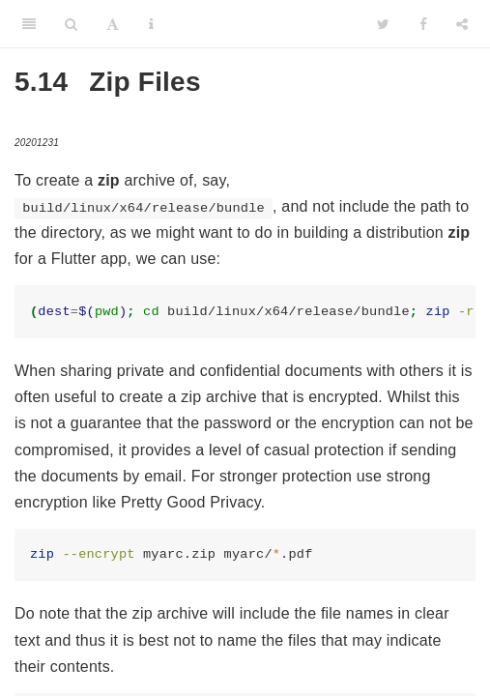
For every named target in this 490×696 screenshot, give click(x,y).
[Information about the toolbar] (151, 24)
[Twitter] (383, 24)
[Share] (462, 24)
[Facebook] (423, 24)
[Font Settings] (112, 24)
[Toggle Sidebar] (29, 24)
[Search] (71, 24)
